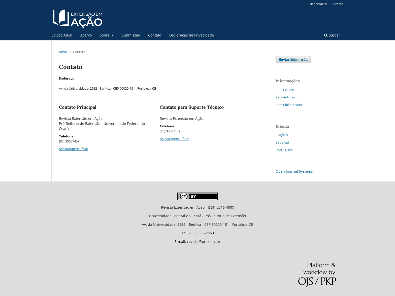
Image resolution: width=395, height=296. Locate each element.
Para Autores (285, 97)
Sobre (105, 35)
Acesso (338, 4)
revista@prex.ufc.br (73, 148)
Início (63, 52)
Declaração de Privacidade (191, 35)
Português (284, 149)
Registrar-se (318, 4)
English (282, 134)
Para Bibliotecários (289, 104)
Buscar (332, 35)
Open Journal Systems (294, 171)
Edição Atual (61, 35)
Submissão (131, 35)
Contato (154, 35)
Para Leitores (285, 89)
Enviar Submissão (293, 59)
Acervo (86, 35)
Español (282, 142)
